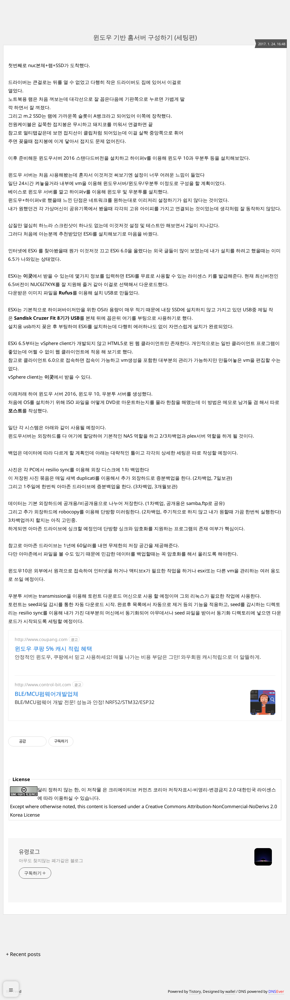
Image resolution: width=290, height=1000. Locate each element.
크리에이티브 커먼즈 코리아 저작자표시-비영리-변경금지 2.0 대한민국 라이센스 (192, 789)
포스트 (15, 410)
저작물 (94, 789)
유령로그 (29, 852)
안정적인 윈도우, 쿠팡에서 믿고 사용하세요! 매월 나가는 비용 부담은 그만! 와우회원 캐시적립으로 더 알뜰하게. (138, 656)
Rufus (65, 292)
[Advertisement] (235, 100)
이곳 (27, 276)
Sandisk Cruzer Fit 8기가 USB (47, 318)
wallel (230, 991)
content (95, 806)
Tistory (195, 991)
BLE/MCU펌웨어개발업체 (46, 693)
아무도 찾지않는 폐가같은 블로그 (51, 860)
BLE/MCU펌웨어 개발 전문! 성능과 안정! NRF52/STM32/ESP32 (84, 702)
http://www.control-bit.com (43, 684)
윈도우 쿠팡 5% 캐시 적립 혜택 (53, 648)
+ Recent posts (23, 954)
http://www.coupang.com (41, 639)
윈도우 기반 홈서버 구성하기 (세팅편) (145, 37)
